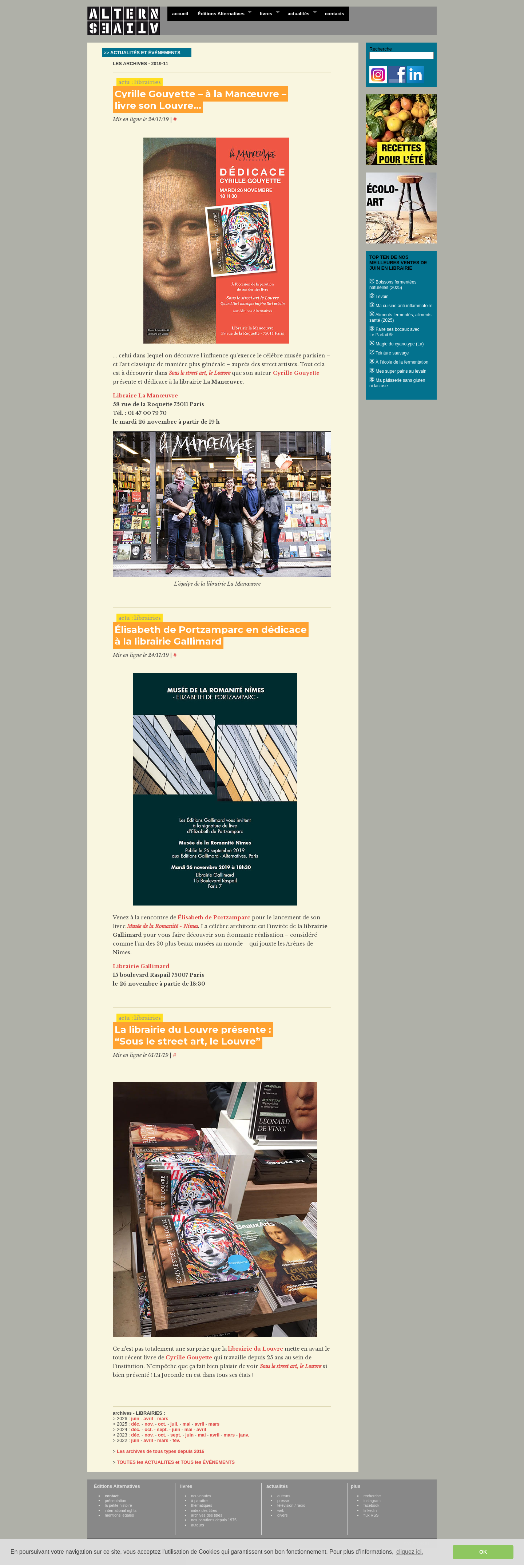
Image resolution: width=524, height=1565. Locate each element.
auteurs (197, 1525)
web (281, 1510)
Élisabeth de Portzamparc (214, 917)
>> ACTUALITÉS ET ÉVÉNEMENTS (142, 52)
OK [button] (483, 1552)
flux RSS (371, 1515)
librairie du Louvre (255, 1349)
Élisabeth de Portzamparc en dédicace (211, 629)
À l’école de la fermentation (398, 362)
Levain (379, 296)
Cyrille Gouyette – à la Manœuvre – (200, 94)
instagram (372, 1500)
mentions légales (119, 1515)
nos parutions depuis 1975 (214, 1520)
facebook (371, 1505)
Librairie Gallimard (141, 966)
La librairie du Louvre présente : (193, 1029)
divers (282, 1515)
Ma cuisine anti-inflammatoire (400, 305)
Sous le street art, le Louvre (199, 373)
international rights (120, 1510)
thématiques (201, 1505)
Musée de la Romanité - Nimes (162, 926)
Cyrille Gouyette (296, 373)
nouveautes (201, 1496)
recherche (372, 1496)
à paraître (199, 1500)
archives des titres (206, 1515)
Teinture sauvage (389, 353)
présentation (115, 1500)
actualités (299, 13)
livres (267, 13)
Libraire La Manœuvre (145, 395)
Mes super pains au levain (397, 371)
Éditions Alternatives (222, 13)
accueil (180, 13)
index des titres (204, 1510)
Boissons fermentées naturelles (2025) (392, 285)
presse (283, 1500)
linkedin (370, 1510)
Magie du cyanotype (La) (396, 343)
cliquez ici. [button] (409, 1552)
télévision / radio (291, 1505)
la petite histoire (118, 1505)
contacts (334, 13)
